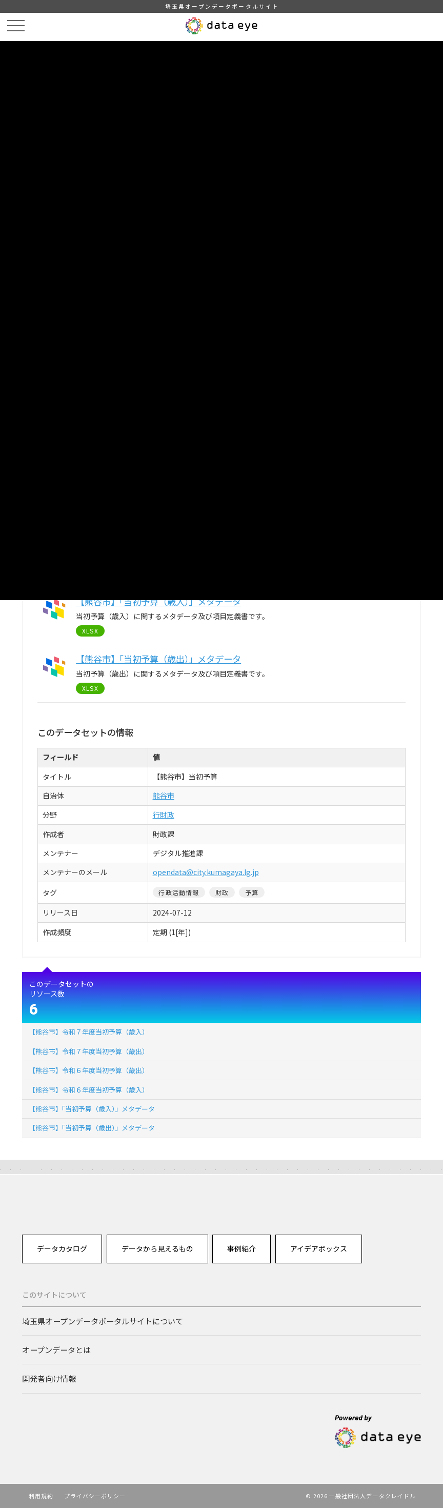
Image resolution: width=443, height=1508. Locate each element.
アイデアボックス (318, 1248)
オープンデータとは (56, 1349)
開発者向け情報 (49, 1378)
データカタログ (62, 1248)
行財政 (163, 814)
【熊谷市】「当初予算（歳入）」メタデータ (92, 1109)
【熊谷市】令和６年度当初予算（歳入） (89, 1090)
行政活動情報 (178, 892)
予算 (251, 892)
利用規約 (41, 1496)
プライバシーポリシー (95, 1496)
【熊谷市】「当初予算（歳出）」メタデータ (92, 1128)
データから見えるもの (157, 1248)
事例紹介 (241, 1248)
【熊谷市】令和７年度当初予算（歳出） (89, 1051)
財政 (222, 892)
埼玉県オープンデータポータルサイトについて (102, 1320)
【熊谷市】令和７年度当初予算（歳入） (89, 1032)
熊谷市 (163, 795)
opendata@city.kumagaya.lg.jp (206, 872)
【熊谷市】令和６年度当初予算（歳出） (89, 1070)
